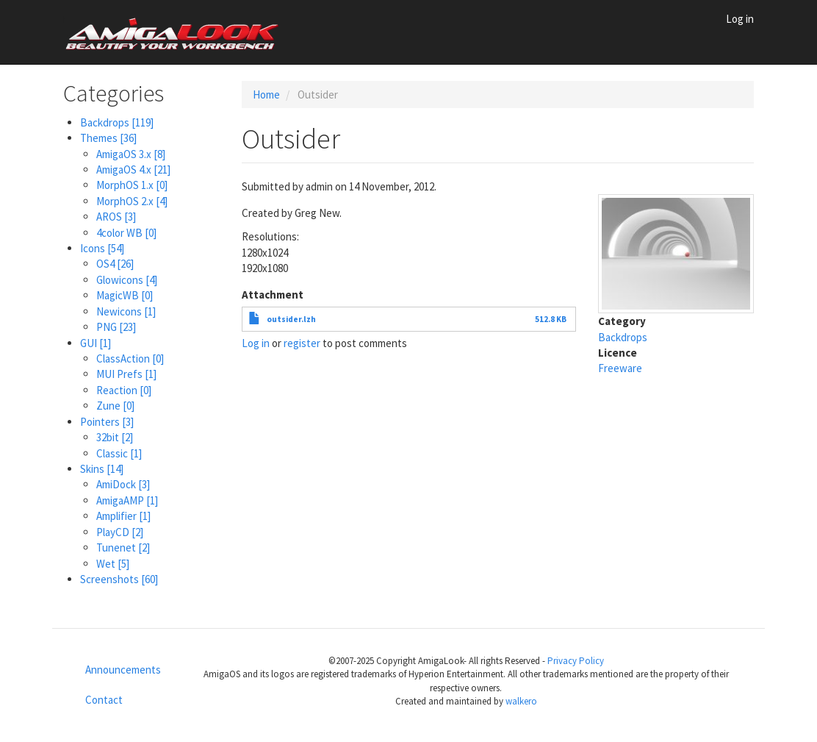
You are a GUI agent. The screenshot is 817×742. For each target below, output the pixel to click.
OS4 (115, 264)
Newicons (126, 311)
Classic (119, 453)
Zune (115, 406)
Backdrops (117, 122)
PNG (116, 327)
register (302, 343)
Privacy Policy (575, 660)
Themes (108, 138)
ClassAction (130, 358)
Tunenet (123, 547)
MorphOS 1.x (132, 185)
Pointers (107, 422)
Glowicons (126, 280)
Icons (102, 248)
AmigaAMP (127, 500)
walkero (521, 701)
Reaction (123, 390)
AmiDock (123, 484)
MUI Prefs (126, 374)
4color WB (126, 233)
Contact (104, 700)
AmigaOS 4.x (133, 169)
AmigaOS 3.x (130, 154)
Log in (740, 19)
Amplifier (123, 516)
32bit (114, 437)
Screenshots (119, 579)
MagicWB (124, 295)
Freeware (620, 368)
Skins (101, 469)
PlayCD (119, 532)
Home (266, 94)
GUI (95, 343)
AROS (116, 217)
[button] (676, 253)
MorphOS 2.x (132, 201)
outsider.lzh (291, 319)
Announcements (123, 670)
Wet (112, 564)
